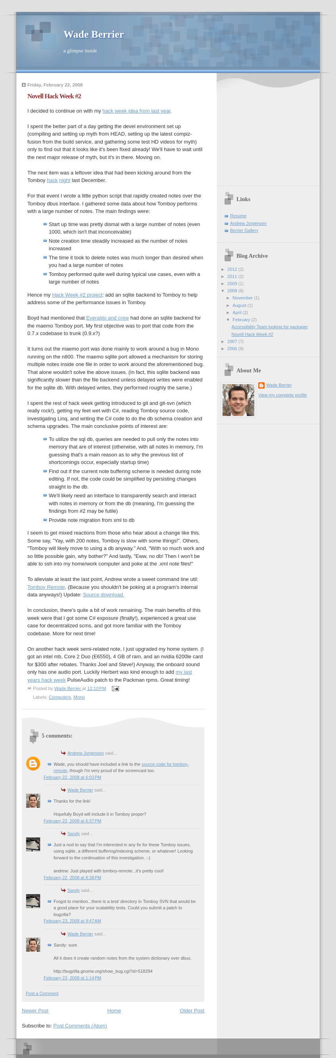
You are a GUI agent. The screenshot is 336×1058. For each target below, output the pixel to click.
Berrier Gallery (244, 230)
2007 (232, 341)
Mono (79, 697)
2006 (232, 348)
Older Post (192, 1011)
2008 (232, 290)
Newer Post (35, 1011)
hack (52, 180)
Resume (238, 215)
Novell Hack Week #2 (252, 334)
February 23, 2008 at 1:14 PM (72, 978)
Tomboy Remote (46, 587)
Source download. (103, 595)
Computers (60, 697)
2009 (232, 283)
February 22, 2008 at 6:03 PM (72, 777)
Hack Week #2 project (77, 295)
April (237, 312)
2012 (232, 269)
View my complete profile (282, 395)
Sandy (73, 833)
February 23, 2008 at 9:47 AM (72, 920)
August (239, 305)
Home (114, 1011)
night (64, 180)
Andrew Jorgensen (85, 753)
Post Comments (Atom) (80, 1026)
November (243, 297)
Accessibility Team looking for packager (270, 326)
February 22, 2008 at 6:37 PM (72, 820)
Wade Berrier (93, 34)
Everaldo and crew (107, 318)
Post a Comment (42, 993)
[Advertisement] (270, 130)
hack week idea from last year (136, 111)
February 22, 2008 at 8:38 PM (72, 877)
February (241, 319)
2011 (232, 276)
